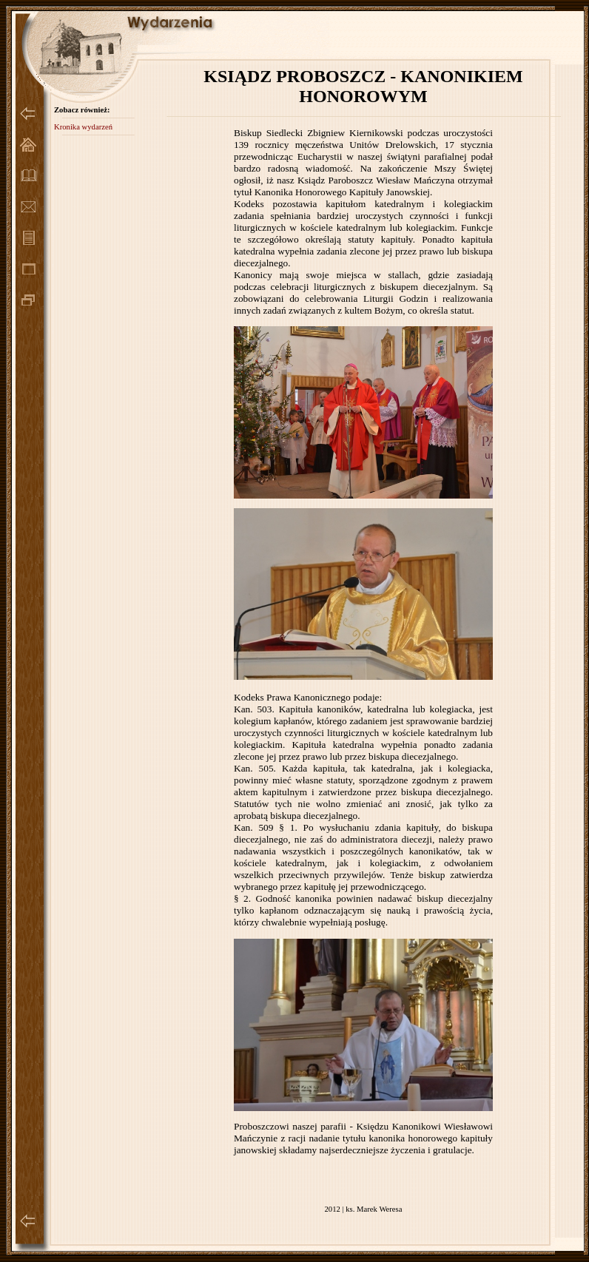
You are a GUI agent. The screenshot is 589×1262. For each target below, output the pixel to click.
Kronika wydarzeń (83, 127)
